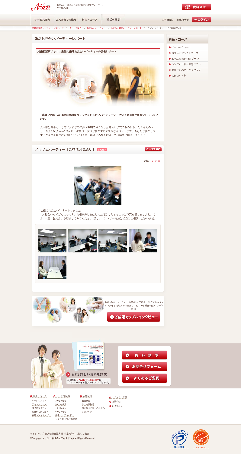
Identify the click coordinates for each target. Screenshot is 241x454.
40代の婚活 (60, 408)
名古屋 (156, 160)
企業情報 (87, 396)
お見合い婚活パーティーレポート (126, 28)
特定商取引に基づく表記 (76, 433)
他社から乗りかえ (40, 411)
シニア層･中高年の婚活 (66, 419)
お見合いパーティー (96, 28)
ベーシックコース (40, 401)
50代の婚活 (60, 411)
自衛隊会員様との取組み (93, 408)
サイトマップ (37, 433)
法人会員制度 (88, 404)
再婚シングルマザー (41, 415)
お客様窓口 (117, 406)
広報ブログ (87, 411)
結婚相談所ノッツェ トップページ (48, 28)
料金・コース (40, 396)
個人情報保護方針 (54, 433)
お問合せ (116, 401)
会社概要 (86, 401)
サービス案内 (75, 28)
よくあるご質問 (119, 397)
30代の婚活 (60, 404)
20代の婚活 (60, 401)
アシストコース (39, 404)
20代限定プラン (39, 408)
